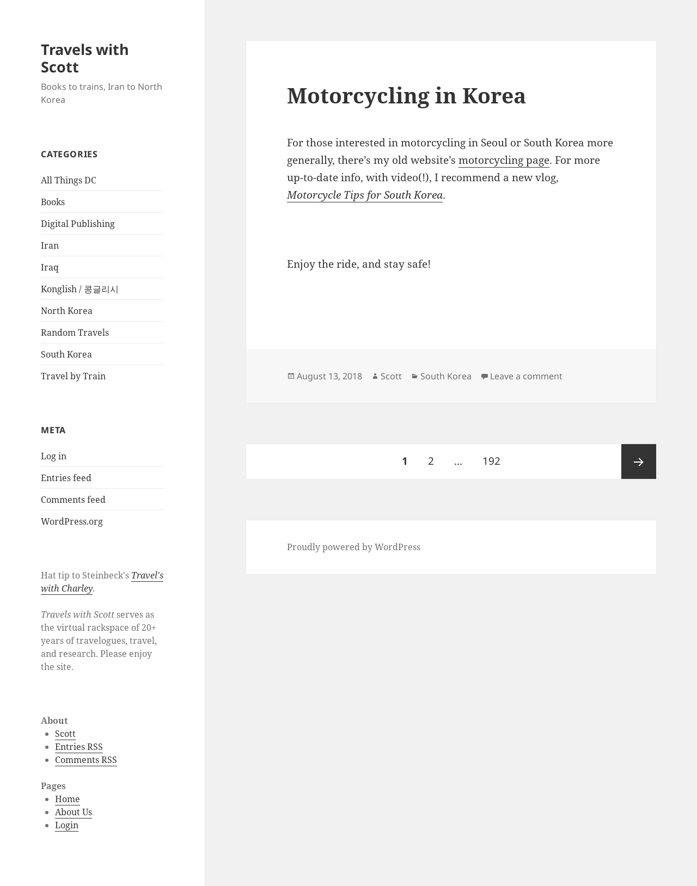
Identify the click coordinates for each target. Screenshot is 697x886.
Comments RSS (86, 760)
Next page (638, 461)
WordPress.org (72, 521)
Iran (50, 245)
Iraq (50, 267)
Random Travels (75, 333)
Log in (53, 456)
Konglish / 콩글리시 (80, 289)
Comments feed (73, 500)
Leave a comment (526, 376)
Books (53, 202)
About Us (73, 812)
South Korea (66, 354)
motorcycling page (503, 160)
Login (66, 825)
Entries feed (66, 478)
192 (494, 456)
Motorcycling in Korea (406, 95)
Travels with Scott (85, 58)
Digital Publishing (78, 224)
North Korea (67, 311)
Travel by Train (73, 376)
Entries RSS (79, 747)
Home (67, 799)
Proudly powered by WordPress (353, 547)
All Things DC (68, 180)
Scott (65, 734)
